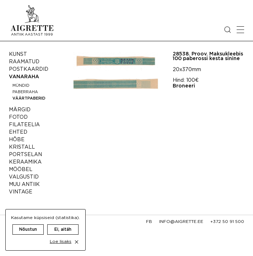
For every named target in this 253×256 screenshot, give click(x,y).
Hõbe (17, 140)
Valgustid (24, 177)
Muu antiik (24, 184)
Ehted (18, 132)
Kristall (22, 147)
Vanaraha (24, 77)
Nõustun (28, 229)
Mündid (20, 85)
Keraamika (25, 162)
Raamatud (24, 62)
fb (149, 222)
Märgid (20, 110)
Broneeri (184, 86)
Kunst (18, 54)
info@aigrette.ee (181, 222)
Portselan (25, 155)
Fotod (18, 117)
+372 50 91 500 (227, 222)
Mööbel (20, 169)
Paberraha (25, 92)
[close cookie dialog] (76, 242)
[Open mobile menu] (240, 29)
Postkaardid (28, 69)
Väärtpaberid (28, 98)
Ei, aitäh (62, 229)
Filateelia (24, 125)
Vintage (20, 192)
